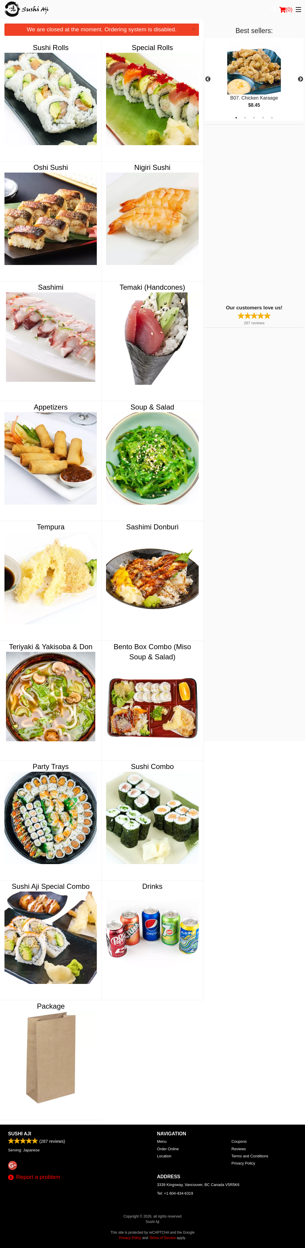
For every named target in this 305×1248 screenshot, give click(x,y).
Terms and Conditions (249, 1156)
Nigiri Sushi (152, 167)
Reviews (238, 1149)
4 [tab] (263, 118)
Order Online (168, 1149)
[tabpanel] (254, 79)
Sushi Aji (19, 1133)
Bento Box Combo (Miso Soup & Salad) (152, 652)
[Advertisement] (242, 214)
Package (51, 1006)
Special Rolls (152, 48)
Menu (161, 1141)
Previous (208, 79)
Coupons (239, 1141)
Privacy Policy (243, 1163)
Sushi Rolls (51, 48)
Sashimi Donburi (152, 527)
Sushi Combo (152, 766)
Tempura (50, 527)
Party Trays (51, 766)
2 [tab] (245, 118)
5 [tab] (272, 118)
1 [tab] (236, 118)
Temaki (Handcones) (152, 287)
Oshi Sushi (50, 167)
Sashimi (50, 287)
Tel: (175, 1193)
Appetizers (50, 407)
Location (164, 1156)
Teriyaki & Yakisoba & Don (51, 647)
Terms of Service (162, 1238)
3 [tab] (254, 118)
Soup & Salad (152, 407)
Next (301, 79)
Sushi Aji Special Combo (50, 886)
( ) (285, 9)
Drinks (152, 886)
